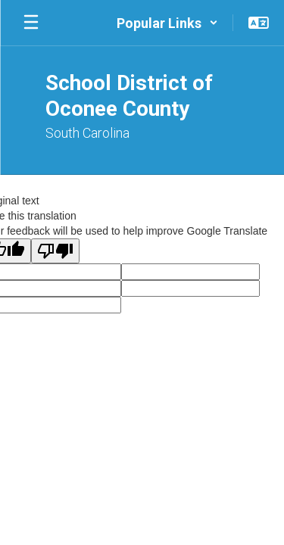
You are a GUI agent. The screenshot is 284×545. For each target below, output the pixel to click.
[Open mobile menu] (31, 22)
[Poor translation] (55, 250)
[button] (167, 22)
